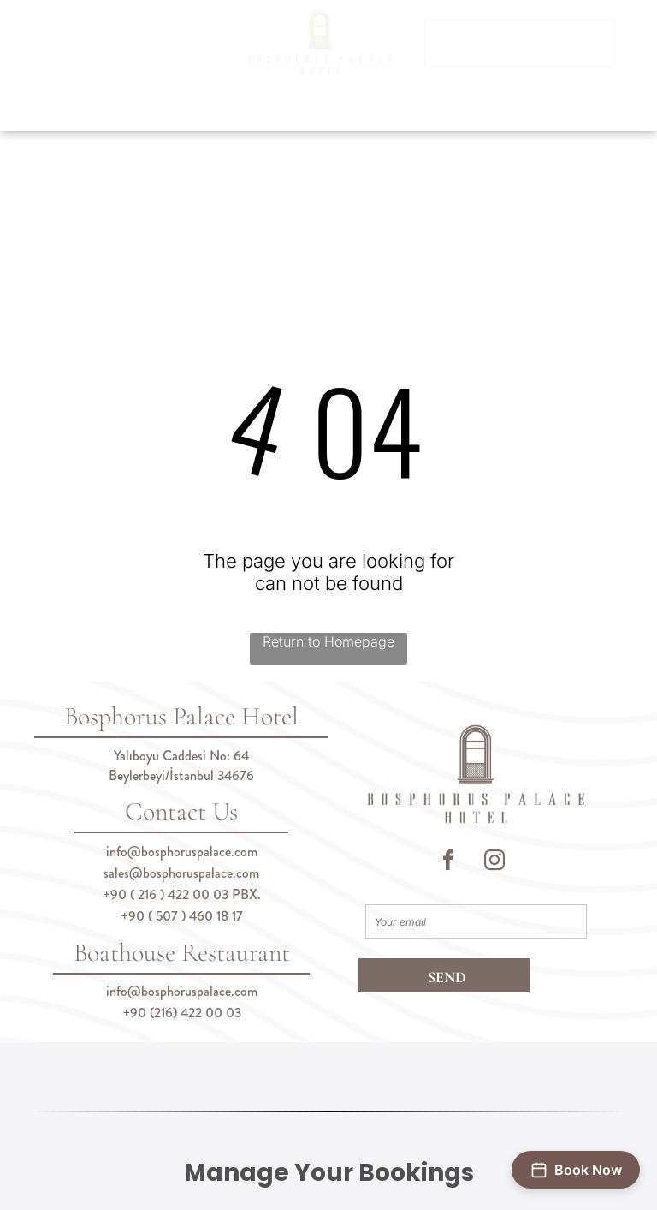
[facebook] (448, 862)
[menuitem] (151, 112)
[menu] (37, 72)
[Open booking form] (576, 1170)
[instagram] (494, 862)
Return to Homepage (328, 641)
